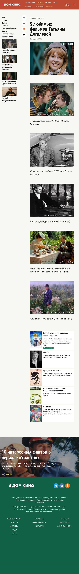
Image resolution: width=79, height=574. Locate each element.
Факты (4, 23)
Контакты (39, 526)
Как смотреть (39, 7)
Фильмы (48, 2)
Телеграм (64, 519)
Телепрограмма (30, 2)
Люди (55, 2)
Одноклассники (64, 526)
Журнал (40, 2)
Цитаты (5, 26)
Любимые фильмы (9, 28)
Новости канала (8, 34)
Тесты (4, 20)
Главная (33, 18)
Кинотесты (28, 7)
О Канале (39, 519)
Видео (4, 31)
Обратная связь (39, 522)
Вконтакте (64, 522)
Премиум (49, 7)
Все (3, 18)
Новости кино (7, 37)
